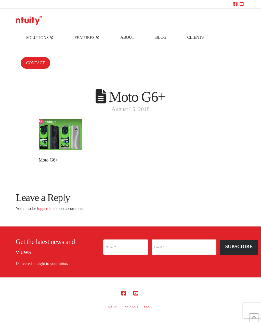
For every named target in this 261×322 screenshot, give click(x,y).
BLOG (148, 306)
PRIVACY (131, 306)
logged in (45, 208)
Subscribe (239, 246)
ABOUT (113, 306)
